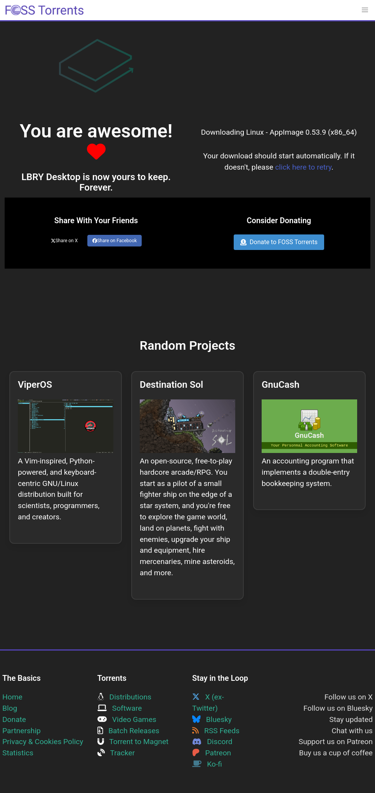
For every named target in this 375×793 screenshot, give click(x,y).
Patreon (211, 752)
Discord (212, 741)
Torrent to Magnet (133, 741)
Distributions (124, 696)
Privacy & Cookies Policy (42, 741)
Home (12, 696)
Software (119, 708)
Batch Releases (128, 730)
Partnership (21, 730)
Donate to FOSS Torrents (279, 242)
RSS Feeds (216, 730)
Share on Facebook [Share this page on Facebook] (114, 240)
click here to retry (303, 167)
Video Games (126, 719)
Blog (9, 708)
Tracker (116, 752)
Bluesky (212, 719)
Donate (14, 719)
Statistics (17, 752)
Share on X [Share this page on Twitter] (64, 240)
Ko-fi (207, 764)
